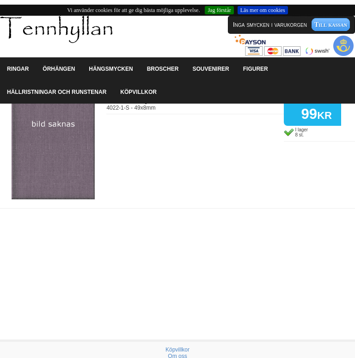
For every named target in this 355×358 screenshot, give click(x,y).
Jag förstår (219, 10)
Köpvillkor (177, 349)
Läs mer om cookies (262, 10)
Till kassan (330, 24)
